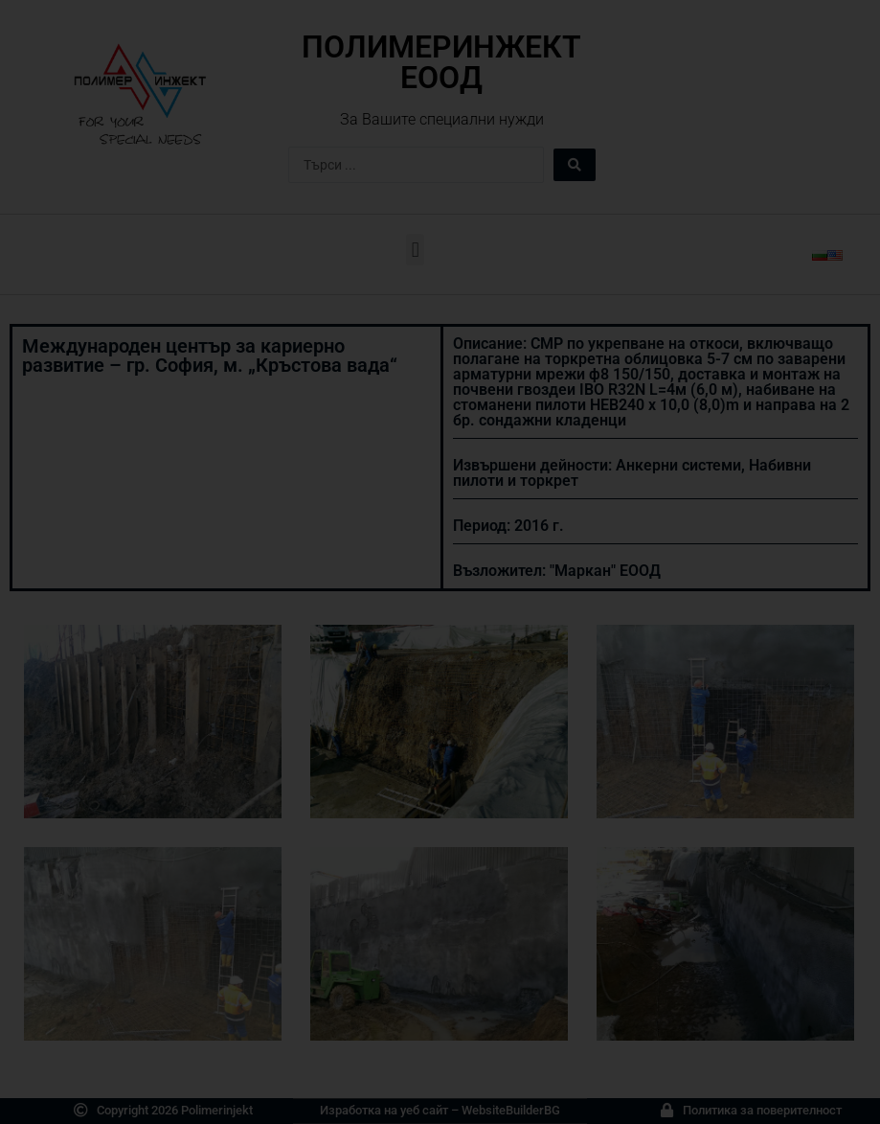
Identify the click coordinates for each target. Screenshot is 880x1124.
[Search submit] (574, 165)
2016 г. (539, 525)
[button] (415, 249)
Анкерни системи (678, 465)
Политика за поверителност (762, 1110)
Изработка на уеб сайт (384, 1110)
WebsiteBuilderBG (511, 1110)
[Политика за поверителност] (667, 1110)
